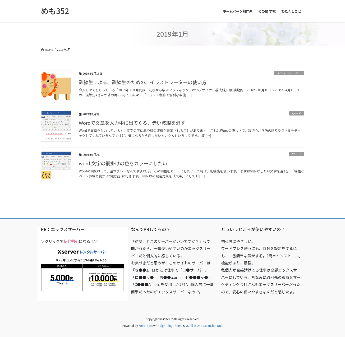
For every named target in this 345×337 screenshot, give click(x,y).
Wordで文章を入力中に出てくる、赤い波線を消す (132, 122)
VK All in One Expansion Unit (204, 325)
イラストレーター (289, 73)
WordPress (145, 325)
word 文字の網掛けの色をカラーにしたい (123, 163)
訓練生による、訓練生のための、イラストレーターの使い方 (143, 82)
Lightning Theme (171, 325)
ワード (296, 113)
